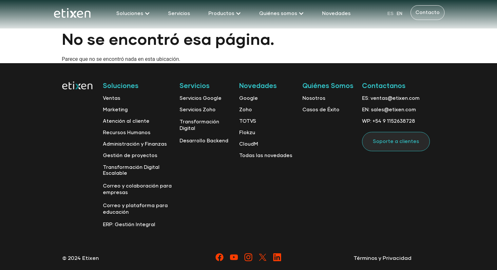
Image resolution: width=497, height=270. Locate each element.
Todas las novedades (265, 155)
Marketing (115, 109)
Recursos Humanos (126, 132)
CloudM (248, 144)
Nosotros (313, 98)
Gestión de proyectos (130, 155)
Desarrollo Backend (204, 140)
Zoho (245, 109)
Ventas (111, 98)
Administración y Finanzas (135, 144)
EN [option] (399, 14)
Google (248, 98)
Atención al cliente (126, 121)
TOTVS (247, 121)
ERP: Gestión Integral (129, 224)
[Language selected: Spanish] (395, 13)
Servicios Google (200, 98)
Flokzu (247, 132)
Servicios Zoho (198, 109)
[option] (399, 13)
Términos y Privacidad (382, 258)
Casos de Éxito (320, 109)
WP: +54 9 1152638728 (388, 121)
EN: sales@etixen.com (389, 109)
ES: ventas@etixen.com (391, 98)
